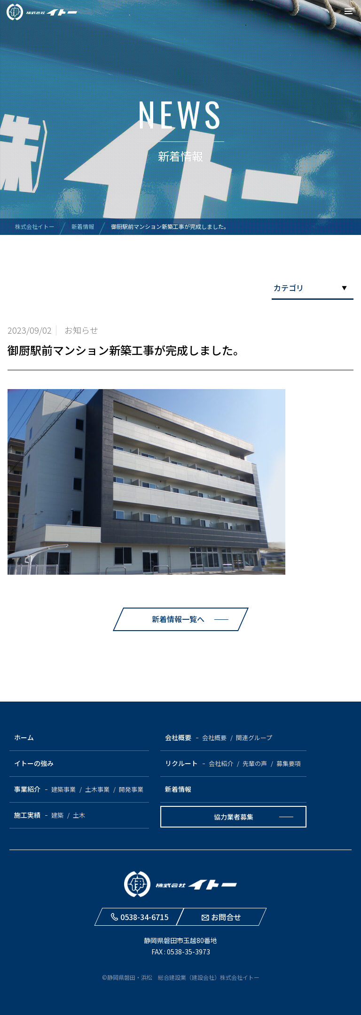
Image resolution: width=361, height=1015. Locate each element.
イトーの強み (34, 763)
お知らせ (81, 330)
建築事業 (63, 789)
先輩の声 (255, 763)
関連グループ (254, 737)
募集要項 (288, 763)
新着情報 (178, 789)
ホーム (24, 737)
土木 (79, 815)
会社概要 (178, 737)
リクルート (181, 763)
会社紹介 (221, 763)
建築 (57, 815)
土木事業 (97, 789)
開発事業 (131, 789)
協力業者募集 (233, 816)
